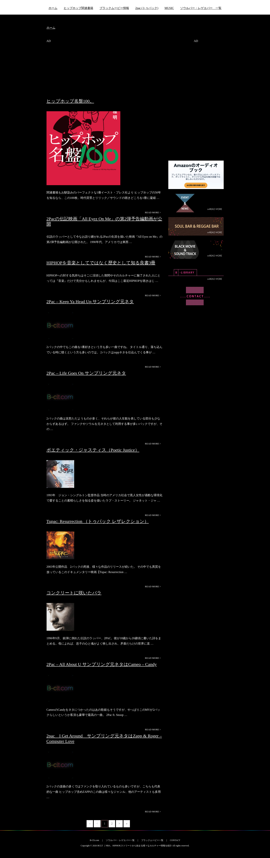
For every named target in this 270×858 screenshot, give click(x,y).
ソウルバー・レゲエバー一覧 (120, 840)
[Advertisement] (105, 72)
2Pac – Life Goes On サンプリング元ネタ (86, 373)
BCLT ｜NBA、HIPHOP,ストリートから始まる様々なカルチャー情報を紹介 (134, 845)
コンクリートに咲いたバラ (74, 592)
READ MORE (153, 212)
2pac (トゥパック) (146, 8)
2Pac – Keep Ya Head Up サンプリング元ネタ (90, 301)
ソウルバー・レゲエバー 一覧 (200, 8)
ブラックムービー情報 (114, 8)
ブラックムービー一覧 (152, 840)
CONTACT (175, 840)
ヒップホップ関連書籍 (78, 8)
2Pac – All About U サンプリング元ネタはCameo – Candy (102, 664)
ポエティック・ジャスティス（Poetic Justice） (93, 450)
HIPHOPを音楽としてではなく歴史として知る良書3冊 (101, 262)
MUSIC (169, 8)
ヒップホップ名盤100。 (70, 101)
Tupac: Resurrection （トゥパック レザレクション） (98, 521)
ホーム (53, 8)
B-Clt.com (94, 840)
